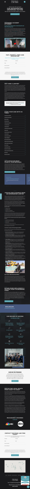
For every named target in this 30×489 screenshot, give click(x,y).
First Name (6, 438)
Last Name (16, 438)
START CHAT (25, 482)
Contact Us (23, 475)
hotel (9, 31)
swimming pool (23, 30)
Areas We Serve (19, 475)
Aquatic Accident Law (14, 475)
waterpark (16, 31)
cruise (13, 31)
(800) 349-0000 (10, 394)
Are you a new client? (7, 65)
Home (6, 475)
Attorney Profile (9, 475)
